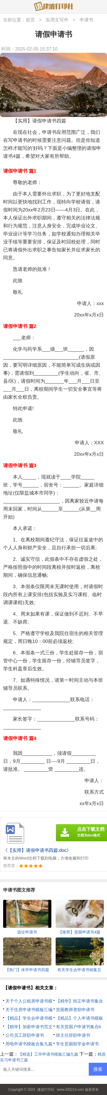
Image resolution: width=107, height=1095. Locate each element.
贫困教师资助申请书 (75, 1009)
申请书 (86, 19)
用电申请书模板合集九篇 (29, 1043)
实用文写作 (57, 19)
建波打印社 (45, 1090)
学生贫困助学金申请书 (77, 1043)
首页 (30, 19)
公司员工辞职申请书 (24, 1035)
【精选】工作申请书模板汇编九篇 (48, 1054)
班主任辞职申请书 (73, 1035)
